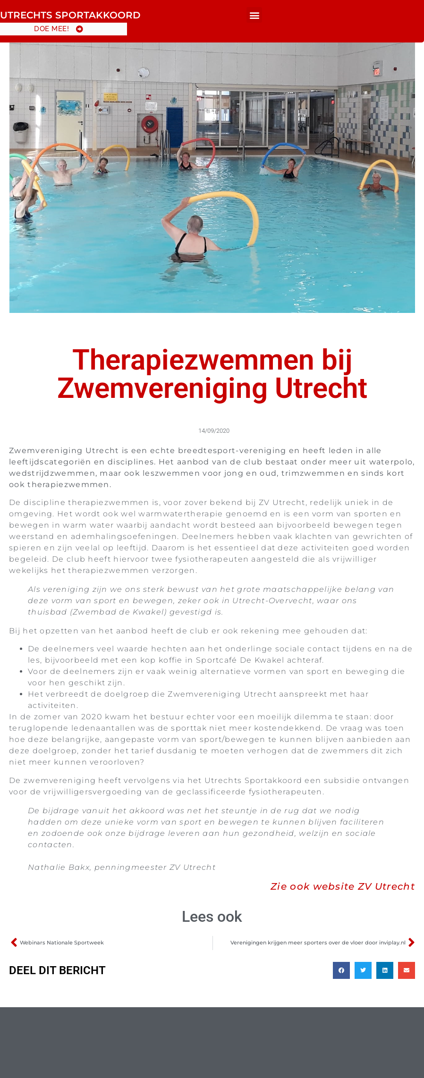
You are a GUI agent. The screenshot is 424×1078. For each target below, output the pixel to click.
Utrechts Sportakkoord (70, 15)
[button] (254, 15)
